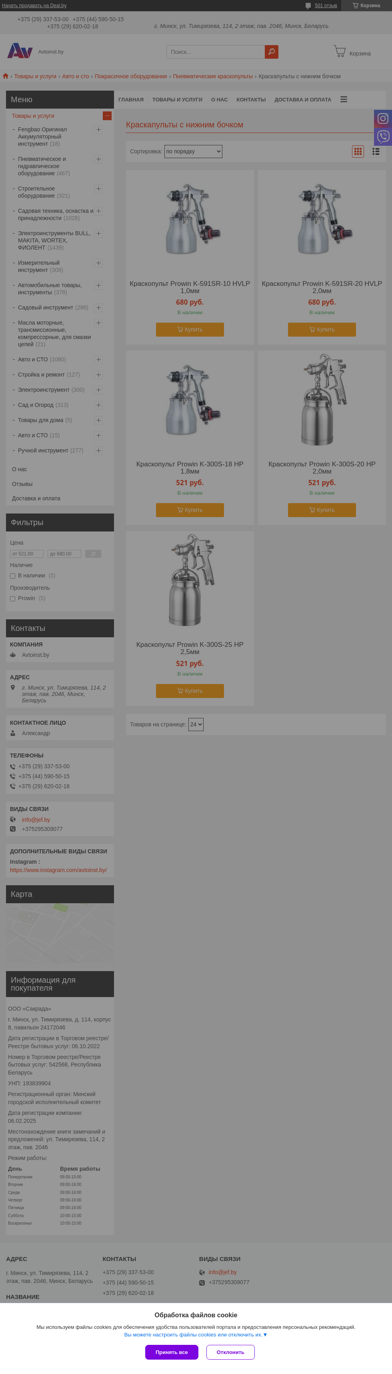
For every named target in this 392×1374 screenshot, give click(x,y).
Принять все (172, 1352)
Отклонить (230, 1352)
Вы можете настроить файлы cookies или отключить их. (193, 1335)
